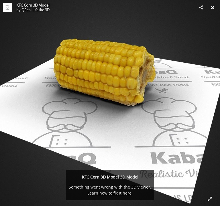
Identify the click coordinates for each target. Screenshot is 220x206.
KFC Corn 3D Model (32, 5)
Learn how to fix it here (109, 193)
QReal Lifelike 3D (35, 9)
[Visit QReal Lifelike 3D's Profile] (7, 7)
